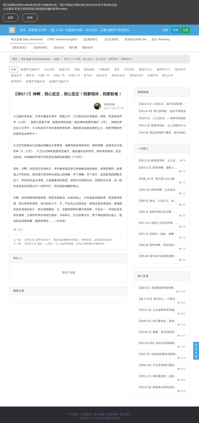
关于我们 (73, 414)
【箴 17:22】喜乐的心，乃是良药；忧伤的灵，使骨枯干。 (158, 298)
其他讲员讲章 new (136, 39)
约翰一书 (43, 75)
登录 (175, 30)
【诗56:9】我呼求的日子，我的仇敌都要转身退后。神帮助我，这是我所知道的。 (68, 239)
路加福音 (89, 69)
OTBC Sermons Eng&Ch (62, 39)
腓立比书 (167, 75)
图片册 (73, 47)
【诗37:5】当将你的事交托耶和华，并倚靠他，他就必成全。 (158, 354)
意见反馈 (196, 350)
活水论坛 (58, 47)
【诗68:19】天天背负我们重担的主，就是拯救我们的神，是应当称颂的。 (158, 365)
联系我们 (86, 414)
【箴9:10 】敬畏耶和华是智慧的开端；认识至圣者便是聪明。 (158, 287)
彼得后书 (16, 75)
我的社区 (87, 47)
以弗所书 (152, 75)
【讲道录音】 (19, 47)
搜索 (165, 30)
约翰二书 (59, 75)
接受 (10, 17)
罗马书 (88, 75)
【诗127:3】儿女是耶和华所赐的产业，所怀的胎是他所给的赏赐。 (158, 309)
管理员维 (109, 104)
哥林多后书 (136, 75)
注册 (185, 30)
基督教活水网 (37, 30)
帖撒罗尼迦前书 (30, 69)
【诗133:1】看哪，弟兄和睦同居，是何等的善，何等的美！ (158, 331)
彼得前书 (180, 69)
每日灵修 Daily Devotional (26, 39)
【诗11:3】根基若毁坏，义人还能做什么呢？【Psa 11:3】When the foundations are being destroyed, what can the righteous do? (158, 160)
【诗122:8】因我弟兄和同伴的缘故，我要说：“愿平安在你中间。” (158, 387)
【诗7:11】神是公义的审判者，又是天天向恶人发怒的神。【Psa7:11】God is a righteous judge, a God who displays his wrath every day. (158, 222)
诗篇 (56, 59)
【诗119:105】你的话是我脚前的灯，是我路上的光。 (158, 343)
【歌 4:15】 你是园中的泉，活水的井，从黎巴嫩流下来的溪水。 (90, 30)
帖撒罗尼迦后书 (58, 81)
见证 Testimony (160, 39)
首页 (22, 30)
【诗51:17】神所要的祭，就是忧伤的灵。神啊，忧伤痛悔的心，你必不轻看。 (158, 376)
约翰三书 (74, 75)
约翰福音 (104, 69)
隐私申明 (112, 414)
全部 (13, 69)
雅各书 (30, 75)
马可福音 (129, 69)
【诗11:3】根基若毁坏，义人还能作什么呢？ (165, 125)
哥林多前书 (118, 75)
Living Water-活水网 (109, 418)
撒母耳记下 (163, 69)
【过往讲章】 (111, 39)
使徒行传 (64, 69)
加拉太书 (101, 75)
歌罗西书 (16, 81)
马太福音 (49, 69)
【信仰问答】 (40, 47)
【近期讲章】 (90, 39)
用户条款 (99, 414)
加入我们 (125, 414)
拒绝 (30, 17)
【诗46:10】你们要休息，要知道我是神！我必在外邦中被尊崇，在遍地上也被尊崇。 (158, 320)
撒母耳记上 (146, 69)
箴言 (117, 69)
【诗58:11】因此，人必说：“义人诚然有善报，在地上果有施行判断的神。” (65, 243)
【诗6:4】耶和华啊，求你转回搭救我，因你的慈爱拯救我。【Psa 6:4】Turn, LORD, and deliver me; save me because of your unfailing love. (158, 244)
